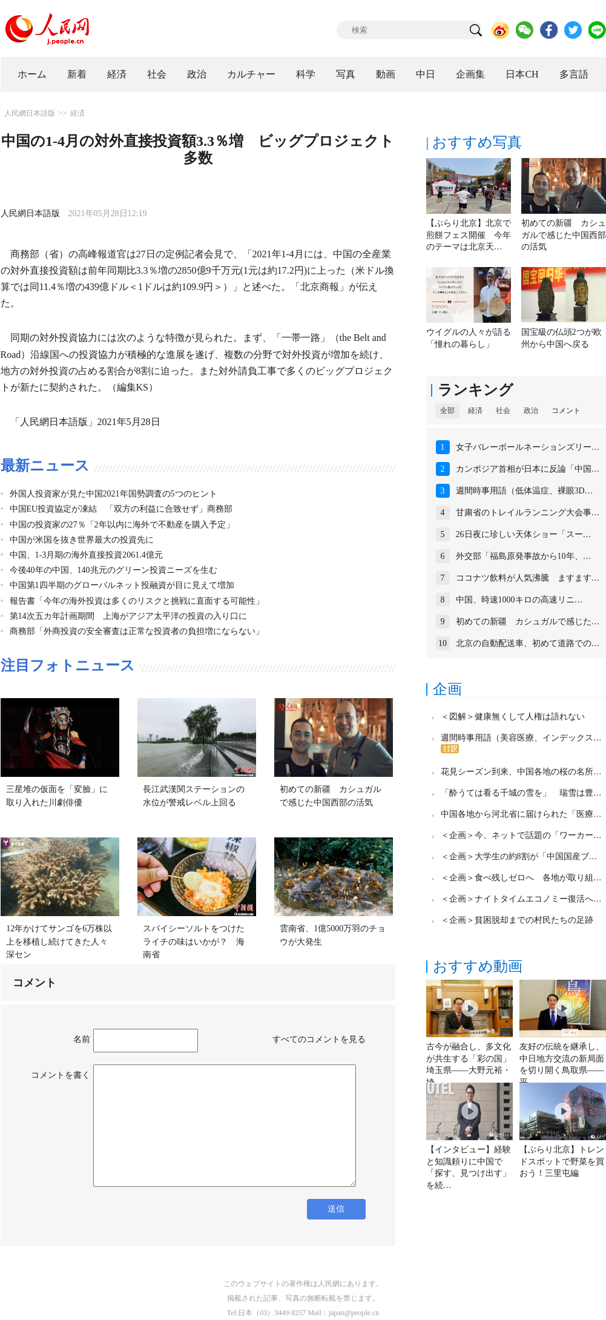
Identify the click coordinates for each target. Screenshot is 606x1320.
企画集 (470, 74)
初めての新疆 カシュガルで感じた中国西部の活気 (563, 235)
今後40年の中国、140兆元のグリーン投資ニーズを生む (113, 570)
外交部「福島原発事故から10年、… (523, 556)
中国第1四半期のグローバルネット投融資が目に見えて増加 (122, 585)
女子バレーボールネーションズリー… (528, 447)
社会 (156, 74)
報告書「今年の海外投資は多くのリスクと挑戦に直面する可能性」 (137, 601)
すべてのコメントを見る (319, 1039)
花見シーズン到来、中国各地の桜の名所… (521, 771)
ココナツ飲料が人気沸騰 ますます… (528, 577)
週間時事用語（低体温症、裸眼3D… (524, 490)
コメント (566, 410)
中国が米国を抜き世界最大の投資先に (82, 539)
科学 (305, 74)
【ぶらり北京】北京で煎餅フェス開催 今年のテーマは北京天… (468, 235)
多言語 (573, 74)
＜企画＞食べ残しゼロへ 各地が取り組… (521, 877)
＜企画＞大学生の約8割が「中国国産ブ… (519, 856)
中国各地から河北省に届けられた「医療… (521, 814)
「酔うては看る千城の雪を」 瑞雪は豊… (521, 792)
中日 (425, 74)
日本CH (522, 74)
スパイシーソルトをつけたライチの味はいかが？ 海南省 (194, 941)
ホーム (32, 74)
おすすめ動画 (477, 966)
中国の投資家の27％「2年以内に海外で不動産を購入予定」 (122, 524)
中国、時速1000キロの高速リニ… (519, 599)
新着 (77, 74)
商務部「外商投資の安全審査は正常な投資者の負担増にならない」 (137, 631)
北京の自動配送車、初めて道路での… (528, 643)
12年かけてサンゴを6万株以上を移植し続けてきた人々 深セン (61, 941)
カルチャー (251, 74)
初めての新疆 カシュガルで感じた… (528, 621)
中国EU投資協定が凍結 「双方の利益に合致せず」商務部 (121, 508)
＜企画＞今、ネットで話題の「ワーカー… (521, 835)
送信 (336, 1208)
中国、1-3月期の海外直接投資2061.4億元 (86, 554)
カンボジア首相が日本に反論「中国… (528, 469)
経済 (117, 74)
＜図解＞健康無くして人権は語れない (513, 716)
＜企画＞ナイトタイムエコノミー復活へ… (521, 898)
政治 (196, 74)
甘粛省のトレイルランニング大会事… (528, 512)
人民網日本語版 (29, 113)
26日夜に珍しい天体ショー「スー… (523, 534)
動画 (385, 74)
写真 (345, 74)
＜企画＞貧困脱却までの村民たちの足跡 (517, 920)
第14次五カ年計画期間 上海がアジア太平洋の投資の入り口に (128, 616)
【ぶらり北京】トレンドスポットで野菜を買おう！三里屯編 (561, 1161)
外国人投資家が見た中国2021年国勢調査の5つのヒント (113, 493)
